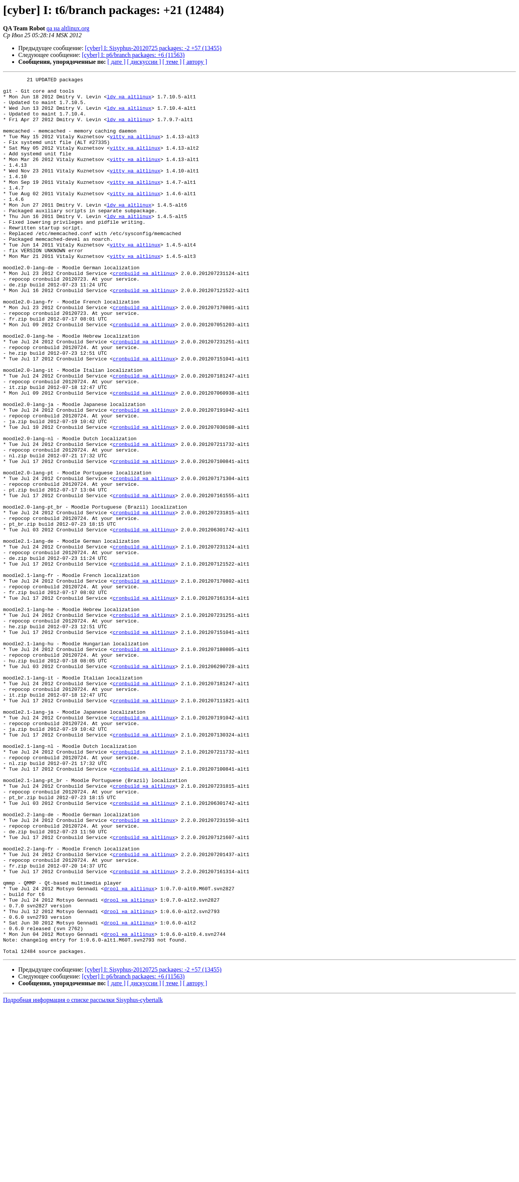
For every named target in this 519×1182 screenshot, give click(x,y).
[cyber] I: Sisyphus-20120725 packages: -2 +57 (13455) (153, 48)
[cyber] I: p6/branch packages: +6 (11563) (133, 55)
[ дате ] (116, 61)
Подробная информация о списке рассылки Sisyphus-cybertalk (83, 1175)
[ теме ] (171, 61)
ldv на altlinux (129, 101)
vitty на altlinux (135, 148)
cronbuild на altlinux (144, 313)
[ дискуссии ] (144, 61)
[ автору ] (195, 61)
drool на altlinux (129, 1051)
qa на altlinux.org (67, 28)
